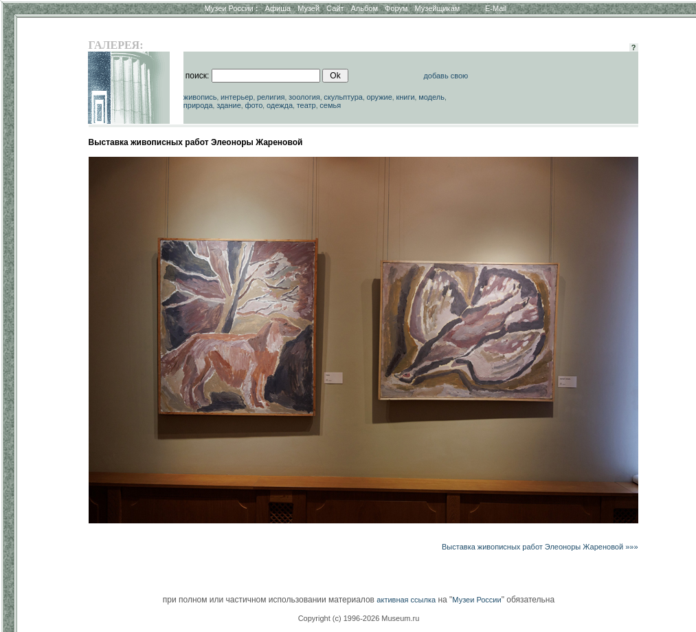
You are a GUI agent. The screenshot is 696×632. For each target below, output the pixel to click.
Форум (396, 8)
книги (405, 97)
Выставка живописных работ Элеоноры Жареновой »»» (540, 547)
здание (228, 105)
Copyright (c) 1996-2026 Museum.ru (359, 618)
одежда (280, 105)
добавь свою (445, 76)
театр (306, 105)
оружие (379, 97)
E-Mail (495, 8)
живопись (200, 97)
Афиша (278, 8)
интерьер (237, 97)
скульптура (343, 97)
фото (253, 105)
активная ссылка (406, 600)
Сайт (335, 8)
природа (198, 105)
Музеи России (231, 8)
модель (431, 97)
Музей (308, 8)
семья (330, 105)
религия (271, 97)
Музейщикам (437, 8)
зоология (304, 97)
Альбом (364, 8)
